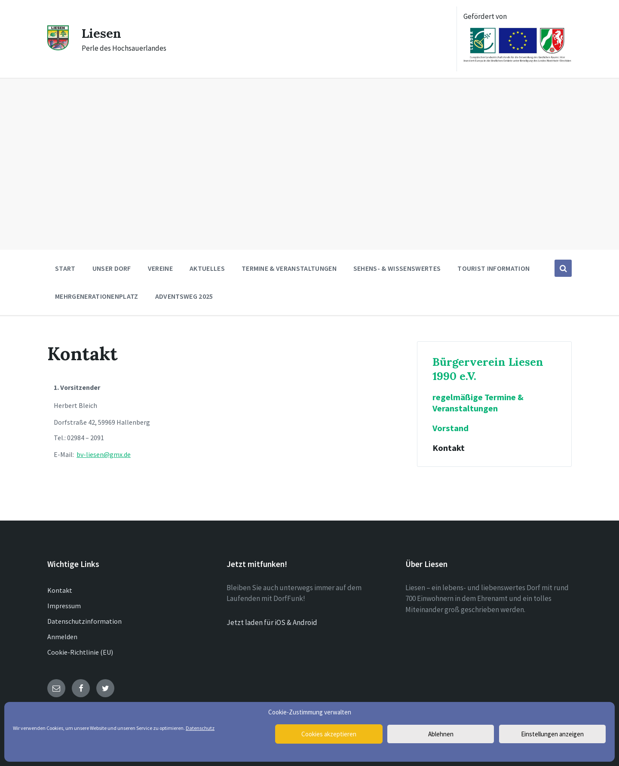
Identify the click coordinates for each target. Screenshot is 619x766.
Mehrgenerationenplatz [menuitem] (96, 296)
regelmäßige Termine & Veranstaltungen (478, 403)
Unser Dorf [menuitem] (111, 268)
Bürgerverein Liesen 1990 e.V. (487, 369)
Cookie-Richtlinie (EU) (80, 652)
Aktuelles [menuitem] (207, 268)
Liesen (102, 33)
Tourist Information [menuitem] (493, 268)
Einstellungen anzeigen (552, 734)
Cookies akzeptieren (328, 734)
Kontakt (448, 447)
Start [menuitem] (65, 268)
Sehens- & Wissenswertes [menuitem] (397, 268)
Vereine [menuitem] (160, 268)
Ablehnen (441, 734)
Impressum (64, 605)
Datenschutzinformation (84, 621)
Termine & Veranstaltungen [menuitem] (289, 268)
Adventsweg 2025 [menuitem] (184, 296)
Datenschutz (200, 728)
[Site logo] (58, 47)
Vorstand (450, 428)
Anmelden (62, 636)
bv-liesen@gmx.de (104, 454)
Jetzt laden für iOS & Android (272, 622)
